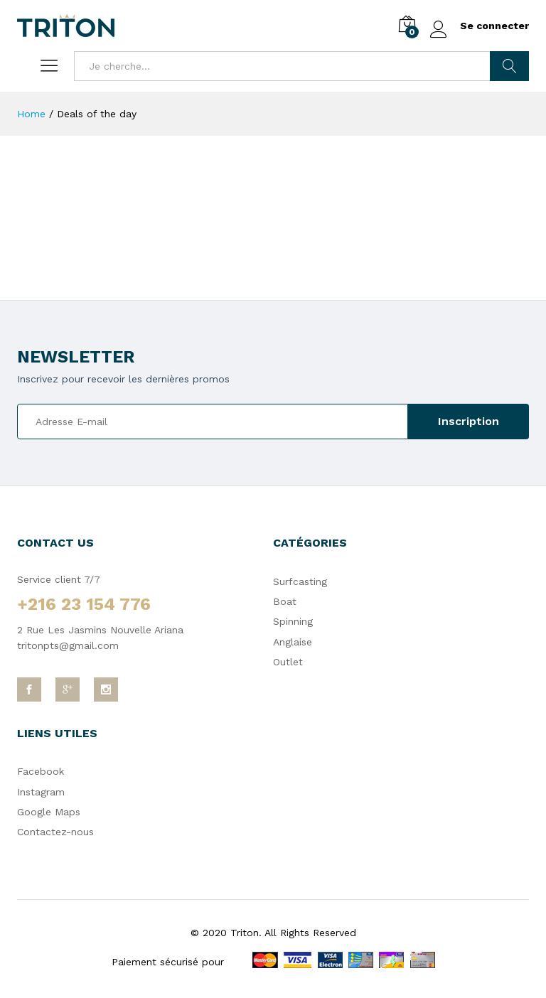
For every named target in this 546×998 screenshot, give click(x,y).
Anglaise (292, 642)
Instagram (41, 792)
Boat (284, 601)
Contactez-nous (55, 831)
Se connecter (479, 26)
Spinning (293, 621)
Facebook (40, 771)
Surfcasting (300, 581)
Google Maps (48, 811)
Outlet (288, 661)
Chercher (509, 66)
